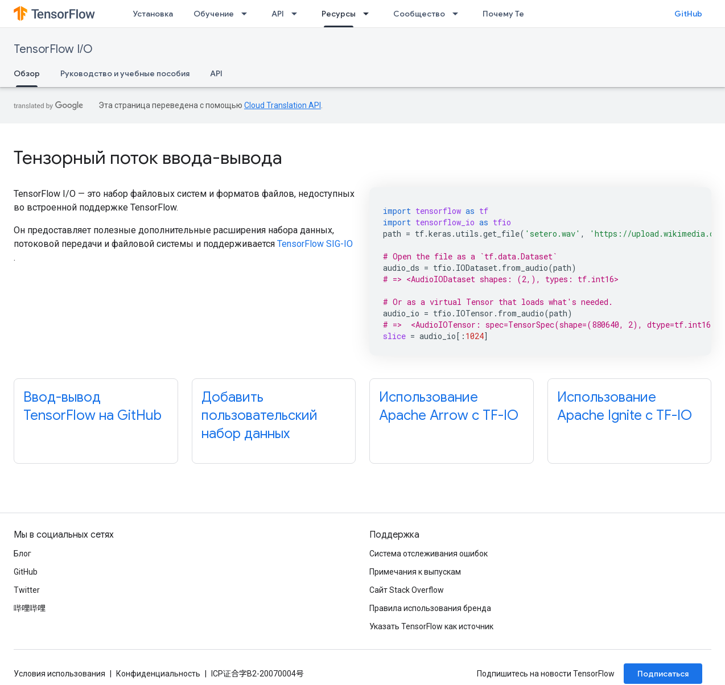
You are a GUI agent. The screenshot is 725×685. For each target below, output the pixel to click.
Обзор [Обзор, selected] (27, 73)
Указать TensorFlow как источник (431, 626)
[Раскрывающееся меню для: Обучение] (247, 13)
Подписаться (663, 674)
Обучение (213, 14)
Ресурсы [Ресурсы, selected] (339, 14)
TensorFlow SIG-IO (315, 243)
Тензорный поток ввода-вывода (148, 157)
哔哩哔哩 (30, 608)
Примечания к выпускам (415, 571)
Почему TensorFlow (521, 14)
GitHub (688, 14)
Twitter (27, 590)
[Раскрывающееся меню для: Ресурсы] (369, 13)
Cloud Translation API (282, 105)
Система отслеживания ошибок (428, 553)
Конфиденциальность (158, 673)
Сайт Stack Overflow (406, 590)
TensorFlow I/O (53, 49)
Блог (22, 553)
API (277, 14)
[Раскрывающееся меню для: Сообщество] (458, 13)
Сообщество (419, 14)
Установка (153, 14)
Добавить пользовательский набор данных (259, 415)
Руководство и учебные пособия (125, 73)
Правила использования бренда (430, 608)
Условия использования (59, 673)
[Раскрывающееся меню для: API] (297, 13)
